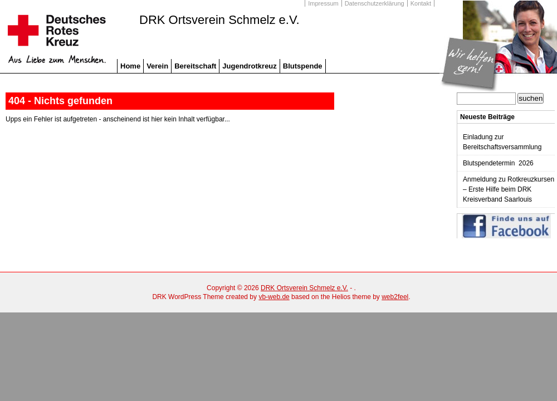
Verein (157, 66)
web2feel (395, 297)
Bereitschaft (195, 66)
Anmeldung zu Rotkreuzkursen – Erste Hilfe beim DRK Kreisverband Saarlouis (508, 189)
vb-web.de (273, 297)
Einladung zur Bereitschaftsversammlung (502, 142)
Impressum (323, 3)
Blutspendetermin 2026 (498, 163)
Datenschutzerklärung (374, 3)
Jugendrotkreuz (249, 66)
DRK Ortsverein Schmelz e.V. (219, 20)
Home (130, 66)
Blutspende (303, 66)
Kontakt (421, 3)
